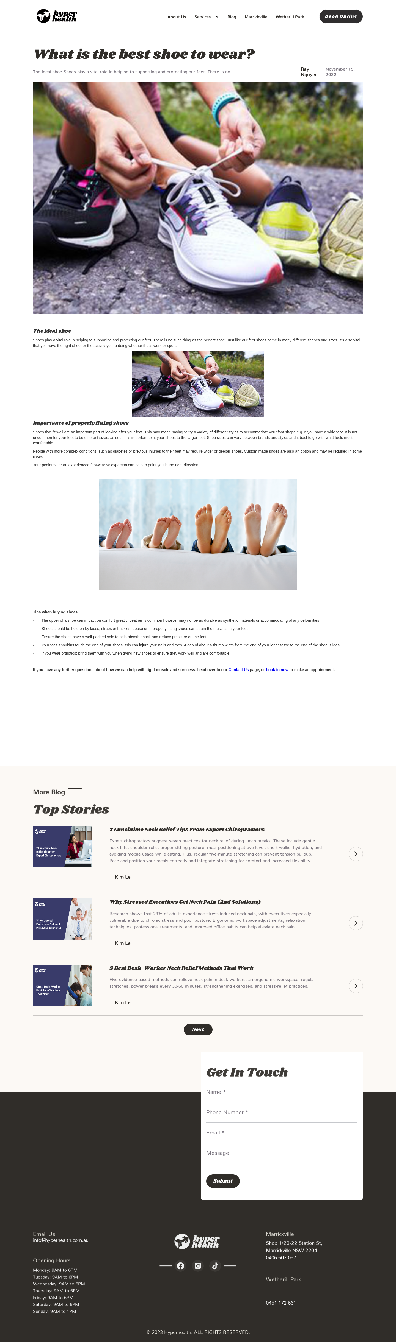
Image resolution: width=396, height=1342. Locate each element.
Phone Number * (227, 1111)
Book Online (341, 16)
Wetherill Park (290, 15)
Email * (215, 1131)
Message (217, 1151)
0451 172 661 (281, 1301)
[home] (57, 16)
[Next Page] (198, 1029)
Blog (232, 15)
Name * (216, 1090)
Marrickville (256, 15)
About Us (176, 15)
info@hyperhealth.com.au (61, 1238)
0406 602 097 (281, 1256)
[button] (207, 16)
